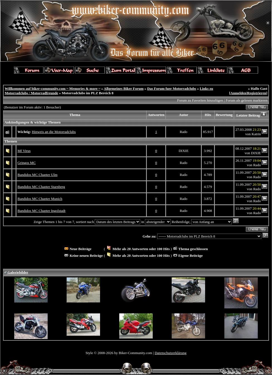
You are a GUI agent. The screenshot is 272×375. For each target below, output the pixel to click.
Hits (208, 115)
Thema (74, 115)
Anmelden (238, 93)
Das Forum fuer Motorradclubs (171, 88)
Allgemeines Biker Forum (124, 88)
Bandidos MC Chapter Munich (40, 199)
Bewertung (224, 115)
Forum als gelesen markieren (247, 100)
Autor (183, 115)
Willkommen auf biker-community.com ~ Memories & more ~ (52, 88)
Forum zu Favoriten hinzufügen (200, 100)
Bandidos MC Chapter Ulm (37, 175)
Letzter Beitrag (248, 115)
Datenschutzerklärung (170, 353)
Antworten (156, 115)
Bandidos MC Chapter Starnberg (41, 187)
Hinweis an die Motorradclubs (54, 132)
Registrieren (256, 93)
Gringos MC (27, 163)
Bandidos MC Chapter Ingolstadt (41, 211)
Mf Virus (24, 151)
